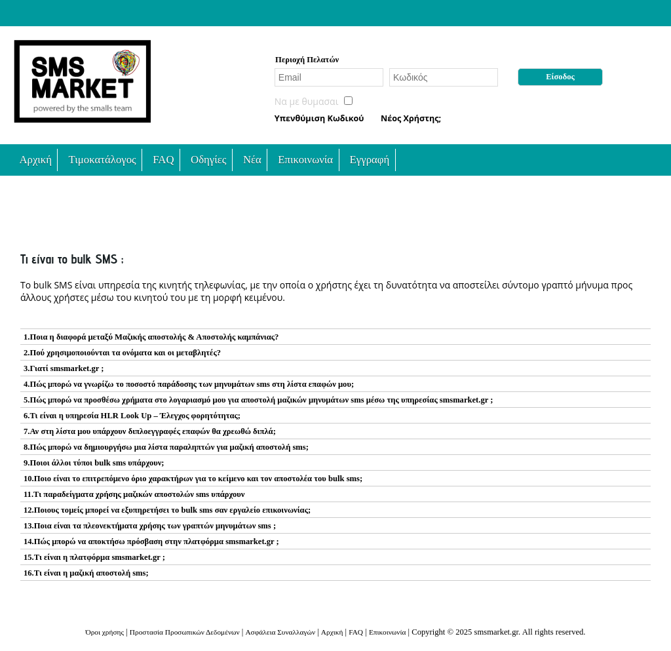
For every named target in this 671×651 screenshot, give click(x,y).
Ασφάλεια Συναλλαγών (280, 632)
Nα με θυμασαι (307, 101)
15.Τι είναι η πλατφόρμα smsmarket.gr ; (94, 557)
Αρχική (35, 159)
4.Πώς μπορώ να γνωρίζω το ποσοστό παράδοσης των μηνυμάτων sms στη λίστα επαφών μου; (189, 384)
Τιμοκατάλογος (102, 159)
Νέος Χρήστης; (411, 118)
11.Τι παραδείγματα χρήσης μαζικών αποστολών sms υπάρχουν (134, 494)
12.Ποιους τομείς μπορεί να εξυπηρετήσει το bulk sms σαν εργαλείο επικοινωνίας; (167, 510)
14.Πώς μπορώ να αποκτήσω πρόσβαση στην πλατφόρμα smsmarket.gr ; (151, 541)
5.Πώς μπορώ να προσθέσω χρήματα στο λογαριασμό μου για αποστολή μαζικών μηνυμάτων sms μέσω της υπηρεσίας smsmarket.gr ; (258, 399)
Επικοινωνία (305, 159)
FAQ (163, 159)
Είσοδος (560, 76)
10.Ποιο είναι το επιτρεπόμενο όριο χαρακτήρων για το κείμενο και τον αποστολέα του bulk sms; (193, 478)
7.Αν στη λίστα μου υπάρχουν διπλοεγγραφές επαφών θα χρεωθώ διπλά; (150, 431)
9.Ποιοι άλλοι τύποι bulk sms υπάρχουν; (94, 462)
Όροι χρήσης (104, 632)
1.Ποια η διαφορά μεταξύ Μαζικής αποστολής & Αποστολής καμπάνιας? (151, 337)
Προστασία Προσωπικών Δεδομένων (185, 632)
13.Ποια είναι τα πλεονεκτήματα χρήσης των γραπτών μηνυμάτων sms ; (150, 525)
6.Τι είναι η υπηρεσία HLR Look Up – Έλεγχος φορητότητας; (132, 415)
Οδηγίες (208, 159)
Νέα (252, 159)
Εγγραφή (370, 159)
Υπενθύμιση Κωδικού (319, 118)
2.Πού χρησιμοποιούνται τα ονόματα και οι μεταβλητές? (122, 352)
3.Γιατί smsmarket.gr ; (64, 368)
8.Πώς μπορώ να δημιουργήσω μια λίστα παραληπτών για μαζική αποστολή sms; (166, 447)
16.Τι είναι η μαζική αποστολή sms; (86, 573)
